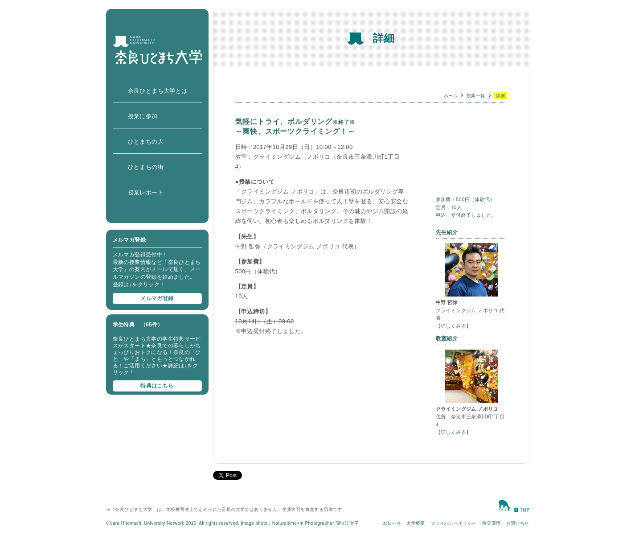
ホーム (451, 95)
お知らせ (392, 523)
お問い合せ (517, 523)
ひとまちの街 (146, 167)
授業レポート (146, 192)
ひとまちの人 (146, 141)
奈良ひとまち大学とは (158, 90)
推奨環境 (491, 523)
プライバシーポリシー (453, 523)
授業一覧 (476, 95)
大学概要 (415, 523)
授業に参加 (143, 116)
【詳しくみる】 (453, 326)
